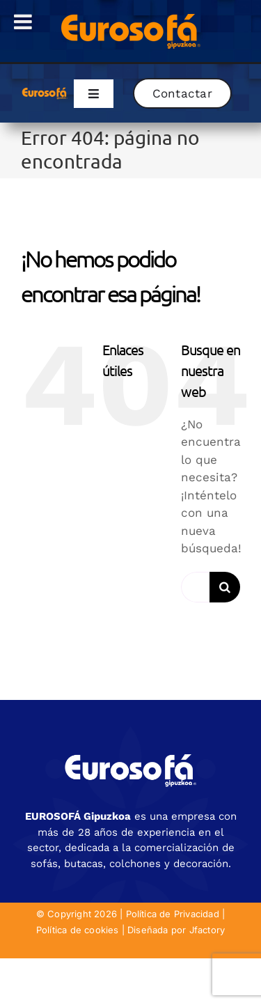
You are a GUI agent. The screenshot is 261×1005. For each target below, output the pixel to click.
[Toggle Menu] (23, 21)
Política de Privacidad (172, 913)
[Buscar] (224, 587)
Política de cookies (77, 929)
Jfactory (207, 929)
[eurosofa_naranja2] (45, 91)
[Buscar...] (195, 587)
